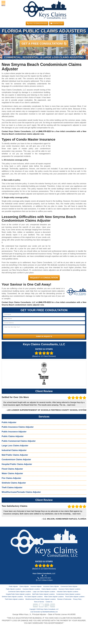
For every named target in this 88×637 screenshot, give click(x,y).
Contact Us (57, 23)
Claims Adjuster (24, 586)
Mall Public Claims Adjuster (15, 455)
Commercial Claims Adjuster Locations (19, 591)
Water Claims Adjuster (12, 473)
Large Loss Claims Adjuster (15, 445)
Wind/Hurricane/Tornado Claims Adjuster (21, 492)
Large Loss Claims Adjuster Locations (44, 591)
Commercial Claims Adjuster (68, 586)
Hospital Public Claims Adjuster (17, 464)
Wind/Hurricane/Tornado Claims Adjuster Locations (40, 599)
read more (71, 405)
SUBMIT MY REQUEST (44, 336)
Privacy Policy (77, 599)
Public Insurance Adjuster (14, 432)
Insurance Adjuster (36, 586)
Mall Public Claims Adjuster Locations (43, 594)
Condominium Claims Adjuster (16, 459)
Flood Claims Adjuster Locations (74, 596)
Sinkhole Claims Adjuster (14, 483)
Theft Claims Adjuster (12, 487)
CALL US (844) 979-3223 (37, 23)
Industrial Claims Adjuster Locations (67, 591)
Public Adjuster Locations (13, 589)
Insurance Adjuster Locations (31, 589)
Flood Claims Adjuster (12, 469)
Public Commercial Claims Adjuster (19, 441)
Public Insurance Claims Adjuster (18, 427)
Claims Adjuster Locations (49, 589)
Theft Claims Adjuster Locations (14, 599)
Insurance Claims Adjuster (51, 586)
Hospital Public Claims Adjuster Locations (18, 594)
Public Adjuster (9, 422)
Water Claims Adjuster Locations (54, 596)
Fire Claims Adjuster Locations (33, 596)
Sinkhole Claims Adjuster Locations (12, 596)
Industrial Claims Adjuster (14, 450)
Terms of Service (39, 602)
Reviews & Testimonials (64, 599)
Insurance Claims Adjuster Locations (69, 589)
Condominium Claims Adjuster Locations (68, 594)
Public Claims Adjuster (12, 436)
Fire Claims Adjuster (11, 478)
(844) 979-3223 (44, 131)
